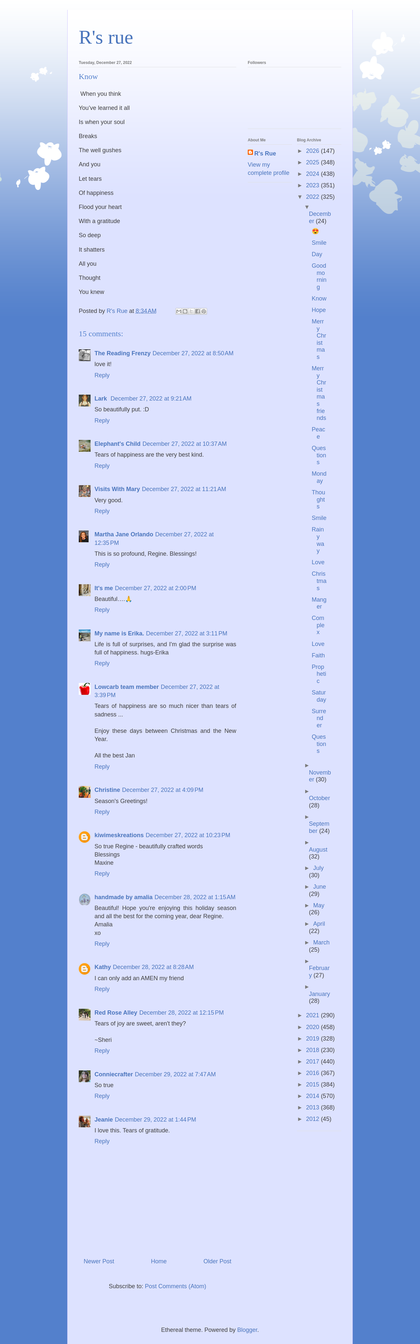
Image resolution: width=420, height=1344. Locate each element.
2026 (313, 151)
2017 (313, 1061)
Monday (319, 477)
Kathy (102, 967)
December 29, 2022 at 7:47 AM (175, 1074)
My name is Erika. (119, 633)
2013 (313, 1107)
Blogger (247, 1330)
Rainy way (318, 540)
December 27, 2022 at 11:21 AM (184, 489)
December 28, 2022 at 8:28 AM (153, 967)
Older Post (217, 1261)
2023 (313, 185)
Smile (319, 242)
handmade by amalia (123, 897)
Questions (319, 455)
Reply (102, 375)
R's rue (106, 37)
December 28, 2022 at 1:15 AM (195, 897)
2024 (313, 174)
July (318, 868)
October (319, 798)
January (319, 994)
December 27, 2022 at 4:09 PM (162, 790)
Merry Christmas (319, 339)
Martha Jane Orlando (123, 534)
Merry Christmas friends (319, 393)
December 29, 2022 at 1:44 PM (155, 1119)
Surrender (319, 718)
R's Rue (265, 153)
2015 (313, 1084)
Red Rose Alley (115, 1012)
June (319, 886)
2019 (313, 1038)
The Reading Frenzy (122, 353)
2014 (313, 1096)
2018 (313, 1050)
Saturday (319, 696)
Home (159, 1261)
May (318, 905)
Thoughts (318, 499)
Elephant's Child (117, 444)
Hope (319, 310)
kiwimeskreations (119, 835)
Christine (107, 790)
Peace (318, 433)
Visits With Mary (117, 489)
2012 (313, 1119)
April (319, 923)
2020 (313, 1027)
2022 (313, 197)
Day (317, 254)
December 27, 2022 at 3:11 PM (186, 633)
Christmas (319, 580)
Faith (318, 655)
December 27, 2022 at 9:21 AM (151, 398)
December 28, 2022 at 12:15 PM (181, 1012)
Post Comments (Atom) (175, 1286)
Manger (319, 603)
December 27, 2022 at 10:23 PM (188, 835)
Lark (101, 398)
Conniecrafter (113, 1074)
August (318, 849)
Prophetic (319, 674)
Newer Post (99, 1261)
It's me (103, 588)
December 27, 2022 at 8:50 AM (193, 353)
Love (318, 562)
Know (319, 298)
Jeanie (103, 1119)
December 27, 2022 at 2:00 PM (155, 588)
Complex (318, 625)
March (321, 942)
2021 (313, 1015)
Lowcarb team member (126, 687)
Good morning (319, 276)
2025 (313, 162)
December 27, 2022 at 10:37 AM (184, 444)
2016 (313, 1073)
